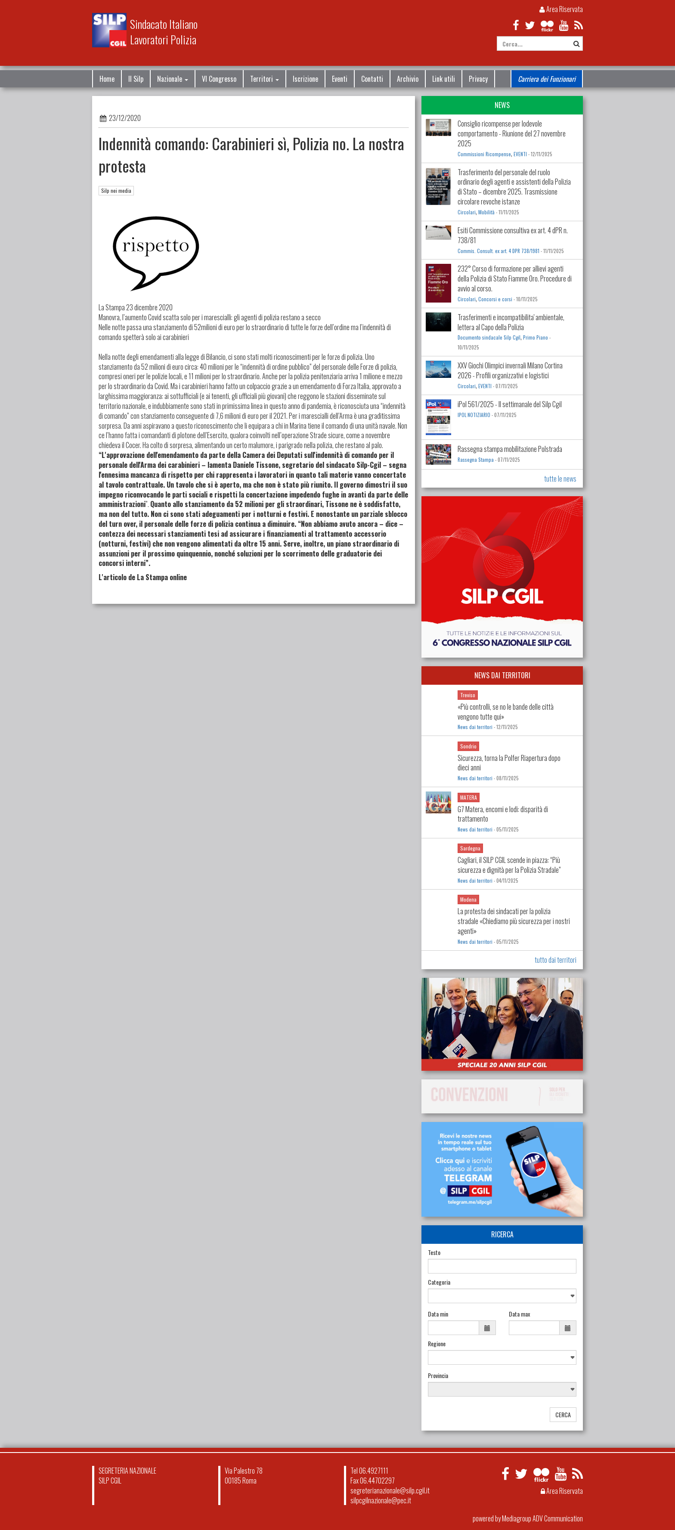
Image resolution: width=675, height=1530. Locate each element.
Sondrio (468, 746)
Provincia (438, 1375)
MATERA (468, 797)
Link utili (443, 79)
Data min (438, 1314)
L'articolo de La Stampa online (143, 577)
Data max (519, 1314)
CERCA (563, 1414)
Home (107, 79)
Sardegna (470, 848)
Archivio (407, 79)
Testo (434, 1252)
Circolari (467, 212)
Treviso (467, 695)
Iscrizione (305, 79)
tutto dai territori (555, 960)
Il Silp (135, 79)
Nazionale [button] (172, 79)
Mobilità (486, 212)
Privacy (478, 79)
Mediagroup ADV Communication (542, 1518)
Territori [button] (264, 79)
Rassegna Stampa (476, 459)
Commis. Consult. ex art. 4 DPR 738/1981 (498, 250)
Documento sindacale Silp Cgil (489, 337)
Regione (437, 1343)
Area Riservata (561, 9)
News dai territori (475, 726)
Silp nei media (116, 190)
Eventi (339, 79)
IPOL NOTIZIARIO (474, 414)
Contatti (372, 79)
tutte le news (560, 478)
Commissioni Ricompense (484, 154)
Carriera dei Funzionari (547, 79)
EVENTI (520, 154)
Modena (468, 899)
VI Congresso (219, 79)
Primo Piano (535, 337)
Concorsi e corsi (495, 299)
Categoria (439, 1282)
